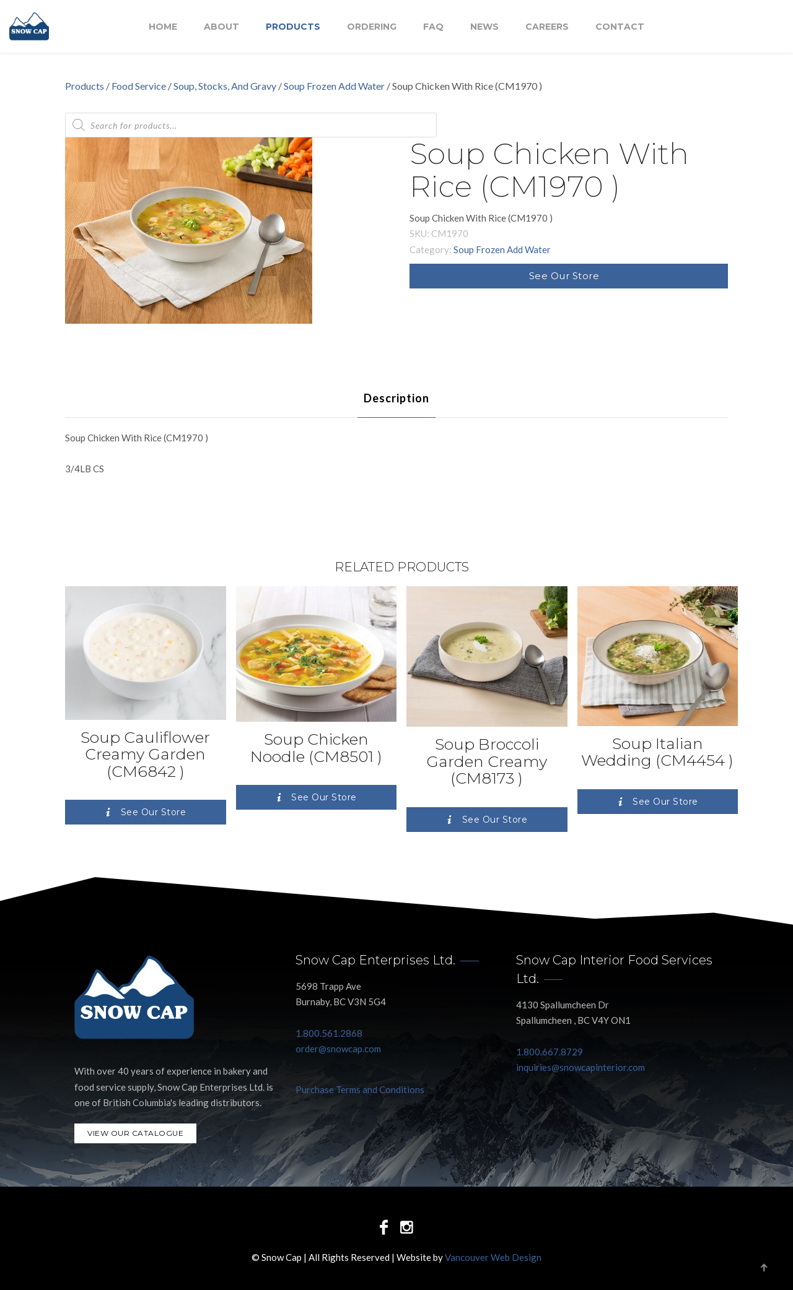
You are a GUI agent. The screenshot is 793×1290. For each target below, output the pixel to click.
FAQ (433, 26)
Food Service (139, 86)
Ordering (371, 26)
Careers (547, 26)
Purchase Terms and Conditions (360, 1089)
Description (396, 398)
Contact (619, 26)
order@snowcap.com (338, 1048)
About (221, 26)
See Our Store (564, 276)
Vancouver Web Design (493, 1257)
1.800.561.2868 (329, 1033)
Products (293, 26)
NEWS (484, 26)
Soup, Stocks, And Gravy (224, 86)
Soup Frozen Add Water (334, 86)
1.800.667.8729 (549, 1051)
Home (163, 26)
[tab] (396, 398)
